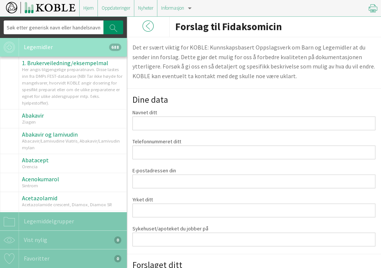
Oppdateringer (116, 8)
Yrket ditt (142, 199)
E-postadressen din (154, 170)
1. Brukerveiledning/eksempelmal (65, 63)
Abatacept (35, 160)
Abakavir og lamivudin (50, 134)
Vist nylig (60, 240)
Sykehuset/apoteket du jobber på (170, 228)
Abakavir (33, 115)
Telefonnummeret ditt (156, 141)
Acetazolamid (39, 198)
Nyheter (145, 8)
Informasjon (172, 8)
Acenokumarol (40, 179)
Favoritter (60, 258)
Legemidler (60, 47)
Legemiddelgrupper (37, 221)
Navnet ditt (144, 112)
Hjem (88, 8)
